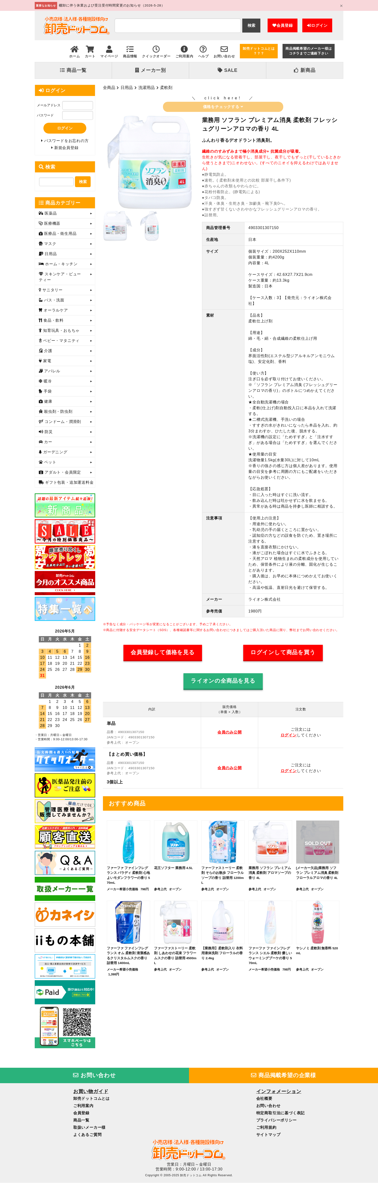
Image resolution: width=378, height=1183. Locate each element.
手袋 (47, 391)
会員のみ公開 (229, 732)
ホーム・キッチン (61, 264)
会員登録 (282, 25)
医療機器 (51, 224)
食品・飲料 (53, 321)
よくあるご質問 (87, 1135)
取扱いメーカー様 (89, 1128)
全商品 (109, 87)
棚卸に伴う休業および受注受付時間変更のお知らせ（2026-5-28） (112, 5)
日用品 (127, 87)
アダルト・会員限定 (62, 472)
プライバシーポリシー (276, 1121)
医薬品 (50, 213)
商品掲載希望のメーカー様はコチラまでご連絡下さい (308, 51)
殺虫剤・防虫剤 (58, 412)
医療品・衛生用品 (60, 234)
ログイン (317, 25)
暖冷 (47, 381)
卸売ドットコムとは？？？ (259, 51)
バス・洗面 (53, 300)
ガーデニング (55, 452)
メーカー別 (150, 70)
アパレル (51, 371)
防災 (48, 432)
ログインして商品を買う (283, 652)
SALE (227, 70)
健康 (47, 402)
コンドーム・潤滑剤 (62, 422)
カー (47, 442)
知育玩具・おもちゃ (61, 331)
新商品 (304, 70)
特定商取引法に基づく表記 (280, 1113)
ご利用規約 (266, 1128)
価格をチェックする (223, 107)
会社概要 (264, 1099)
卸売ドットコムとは (91, 1099)
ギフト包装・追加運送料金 (69, 483)
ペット (49, 462)
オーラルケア (55, 310)
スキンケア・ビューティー (60, 277)
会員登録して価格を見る (163, 652)
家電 (46, 361)
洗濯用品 (146, 87)
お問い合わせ (94, 1076)
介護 (47, 351)
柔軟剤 (166, 87)
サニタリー (52, 290)
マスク (49, 244)
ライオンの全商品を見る (223, 681)
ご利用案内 (83, 1106)
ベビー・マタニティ (61, 341)
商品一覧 (73, 70)
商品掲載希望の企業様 (283, 1076)
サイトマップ (268, 1135)
